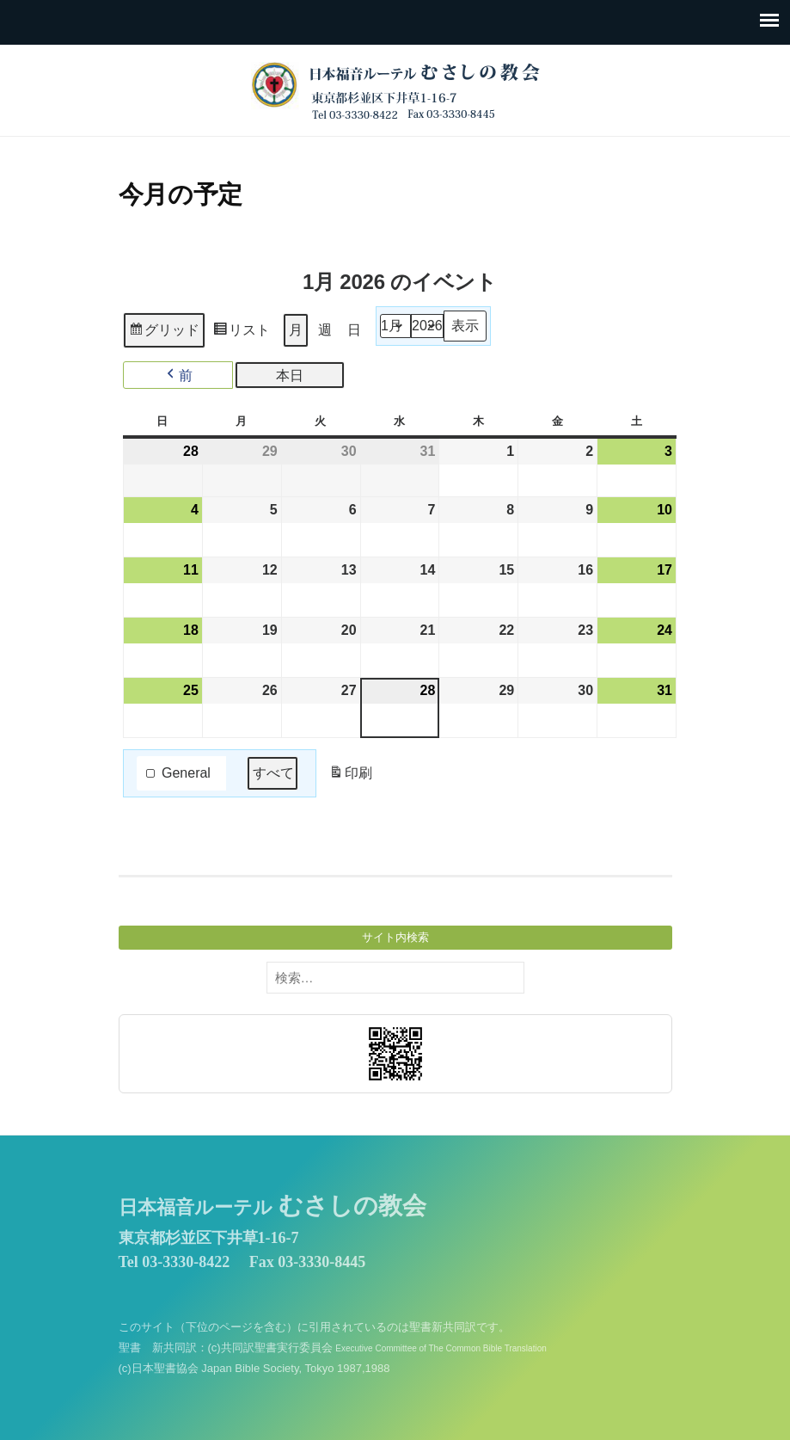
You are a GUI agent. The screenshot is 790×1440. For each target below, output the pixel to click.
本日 (289, 374)
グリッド (163, 332)
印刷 (349, 776)
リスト (241, 332)
